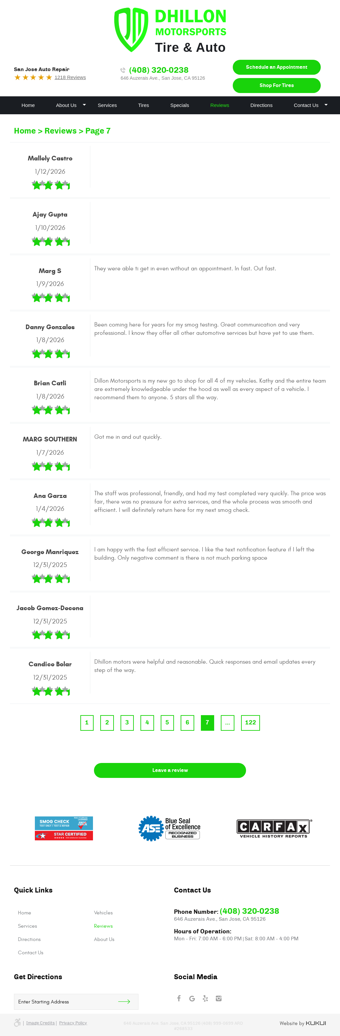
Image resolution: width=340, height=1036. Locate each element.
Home (28, 105)
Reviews (220, 105)
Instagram (218, 998)
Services (107, 105)
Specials (179, 105)
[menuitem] (28, 105)
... (227, 723)
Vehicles (103, 913)
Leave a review (170, 770)
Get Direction (128, 1001)
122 (250, 723)
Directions (261, 105)
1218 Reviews (70, 77)
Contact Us (306, 105)
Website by (303, 1023)
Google (192, 998)
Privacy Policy (73, 1023)
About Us (66, 105)
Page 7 (98, 131)
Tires (143, 105)
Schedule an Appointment (276, 67)
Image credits (40, 1023)
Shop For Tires (277, 85)
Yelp (205, 998)
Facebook (178, 998)
